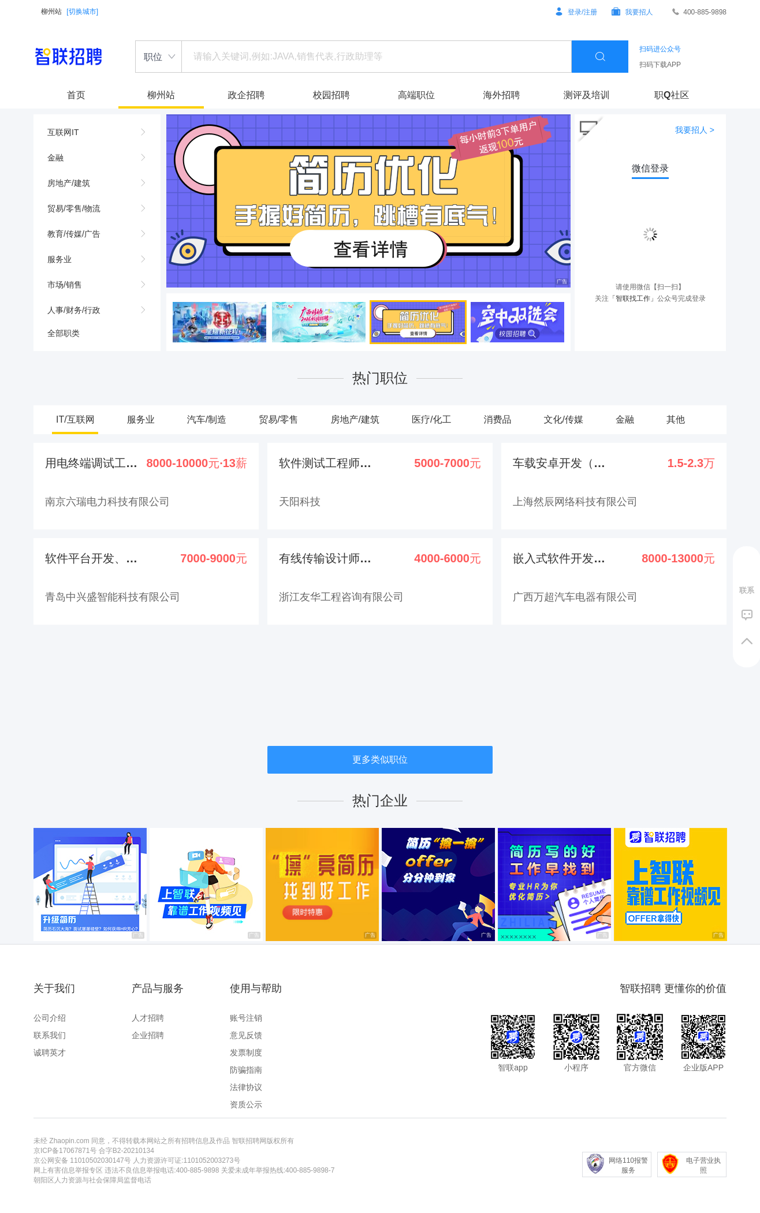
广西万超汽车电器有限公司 (575, 597)
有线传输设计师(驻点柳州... (325, 558)
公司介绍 (49, 1017)
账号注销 (246, 1017)
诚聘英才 (49, 1052)
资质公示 (246, 1104)
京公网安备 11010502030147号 (82, 1160)
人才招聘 (148, 1017)
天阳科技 (300, 501)
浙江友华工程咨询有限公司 (341, 597)
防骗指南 (246, 1069)
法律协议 (246, 1087)
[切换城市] (82, 12)
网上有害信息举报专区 (68, 1170)
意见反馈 (246, 1035)
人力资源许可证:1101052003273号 (186, 1160)
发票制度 (246, 1052)
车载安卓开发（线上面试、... (559, 463)
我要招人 (632, 12)
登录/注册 (576, 12)
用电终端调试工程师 (92, 463)
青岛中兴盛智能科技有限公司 (112, 597)
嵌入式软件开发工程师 (559, 558)
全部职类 (63, 333)
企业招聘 (148, 1035)
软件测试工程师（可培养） (325, 463)
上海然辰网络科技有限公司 (575, 501)
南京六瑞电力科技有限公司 (107, 501)
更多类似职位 (380, 759)
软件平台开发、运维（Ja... (92, 558)
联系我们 (49, 1035)
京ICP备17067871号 (64, 1151)
